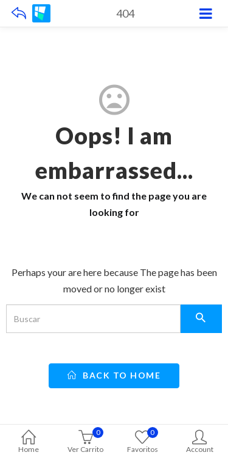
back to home (114, 375)
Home (28, 442)
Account (199, 442)
